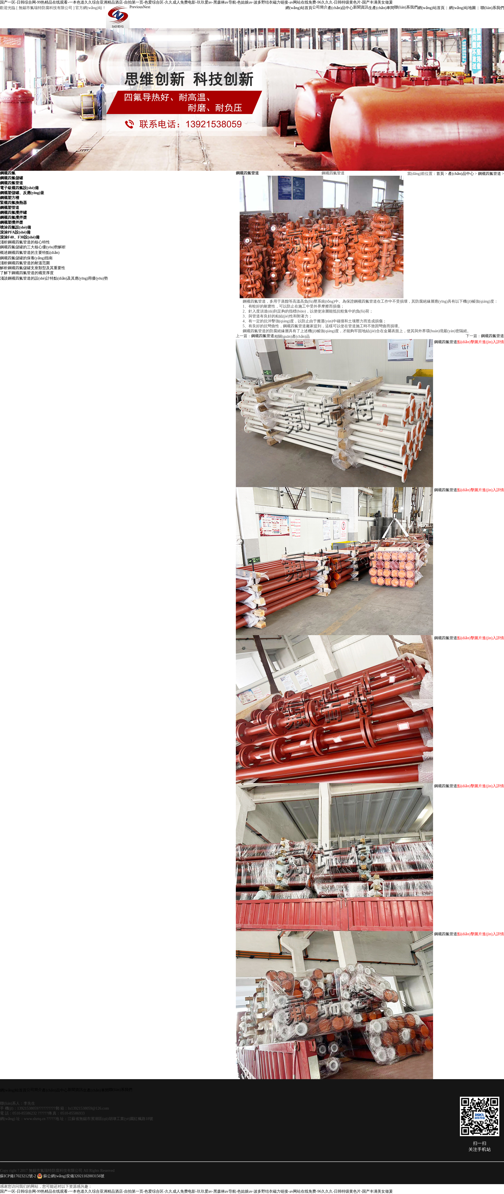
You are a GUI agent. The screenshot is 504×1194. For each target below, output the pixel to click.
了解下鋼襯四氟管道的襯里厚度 (27, 273)
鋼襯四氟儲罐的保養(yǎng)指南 (26, 258)
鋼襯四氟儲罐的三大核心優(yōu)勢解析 (33, 247)
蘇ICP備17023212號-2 (18, 1176)
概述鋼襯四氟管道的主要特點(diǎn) (29, 253)
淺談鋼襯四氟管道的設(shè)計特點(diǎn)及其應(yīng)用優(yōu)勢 (54, 278)
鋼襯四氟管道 (489, 174)
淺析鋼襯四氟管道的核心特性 (25, 242)
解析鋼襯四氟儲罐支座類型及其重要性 (32, 268)
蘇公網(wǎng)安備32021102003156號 (70, 1176)
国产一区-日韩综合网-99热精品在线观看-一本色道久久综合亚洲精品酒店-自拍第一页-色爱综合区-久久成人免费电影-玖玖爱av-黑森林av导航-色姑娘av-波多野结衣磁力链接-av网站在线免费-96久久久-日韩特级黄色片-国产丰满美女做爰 (196, 2)
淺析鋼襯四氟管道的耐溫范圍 (25, 263)
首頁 (440, 174)
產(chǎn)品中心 (461, 174)
